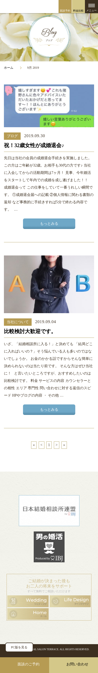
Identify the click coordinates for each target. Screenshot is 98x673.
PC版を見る (19, 647)
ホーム (8, 68)
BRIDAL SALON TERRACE (43, 649)
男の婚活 (49, 546)
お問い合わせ (77, 664)
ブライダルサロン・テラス (49, 6)
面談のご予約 (28, 664)
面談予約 (65, 10)
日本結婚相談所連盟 (49, 510)
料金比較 (78, 10)
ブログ (12, 136)
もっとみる (49, 224)
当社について (18, 322)
